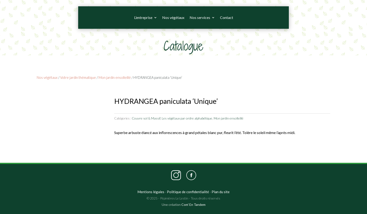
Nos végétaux (173, 17)
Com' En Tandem (193, 205)
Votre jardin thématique (78, 77)
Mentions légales (150, 192)
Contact (226, 17)
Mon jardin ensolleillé (115, 77)
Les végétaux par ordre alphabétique (187, 118)
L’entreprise (143, 17)
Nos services (200, 17)
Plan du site (221, 192)
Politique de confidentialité (188, 192)
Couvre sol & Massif (146, 118)
